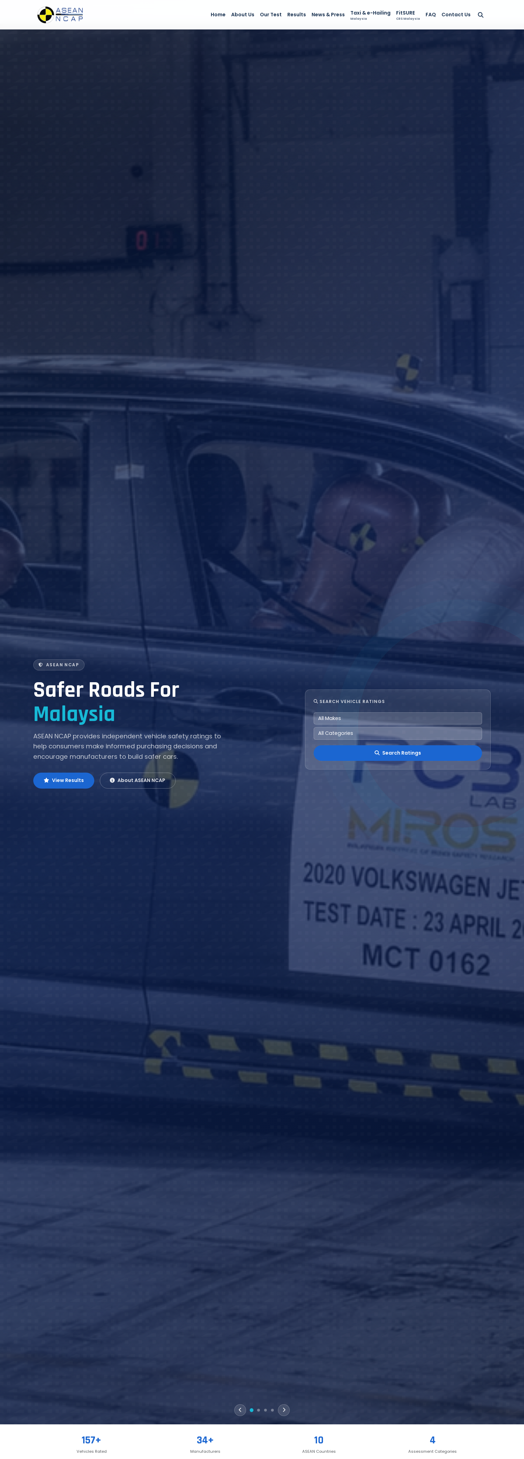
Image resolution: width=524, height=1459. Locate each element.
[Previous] (240, 1410)
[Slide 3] (265, 1410)
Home (218, 14)
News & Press (328, 14)
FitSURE (408, 15)
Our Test (271, 14)
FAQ (431, 14)
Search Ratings (398, 752)
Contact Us (456, 14)
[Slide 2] (258, 1410)
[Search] (481, 14)
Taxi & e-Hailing (370, 15)
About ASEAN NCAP (137, 780)
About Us (242, 14)
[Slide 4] (272, 1410)
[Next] (284, 1410)
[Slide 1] (252, 1410)
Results (296, 14)
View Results (64, 780)
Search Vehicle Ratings (349, 701)
